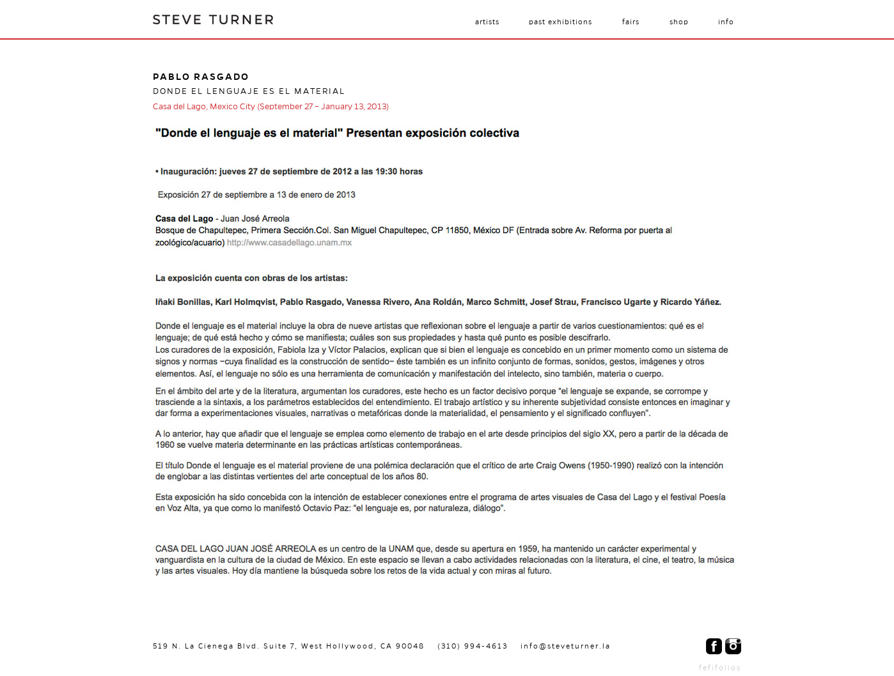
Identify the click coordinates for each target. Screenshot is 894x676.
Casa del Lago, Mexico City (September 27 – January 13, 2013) (271, 106)
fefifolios (720, 668)
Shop (679, 22)
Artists (487, 22)
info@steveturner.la (566, 646)
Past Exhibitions (560, 22)
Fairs (630, 22)
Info (726, 22)
